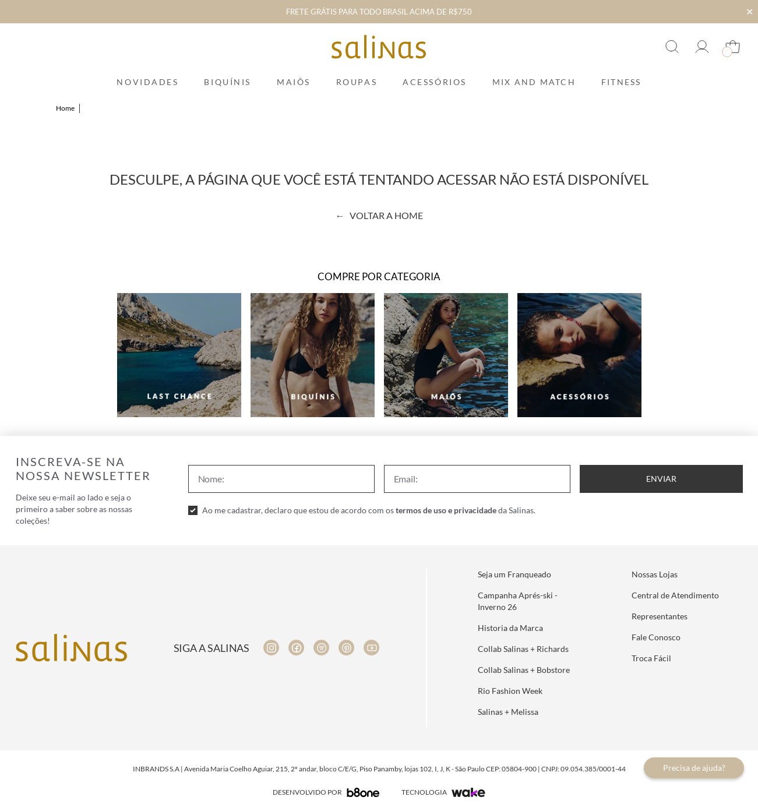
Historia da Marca (510, 628)
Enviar (661, 479)
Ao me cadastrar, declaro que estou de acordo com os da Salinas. (368, 510)
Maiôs (294, 82)
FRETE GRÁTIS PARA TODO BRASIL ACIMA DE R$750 (379, 11)
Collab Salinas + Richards (523, 649)
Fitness (621, 82)
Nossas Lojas (655, 574)
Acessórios (435, 82)
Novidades (147, 82)
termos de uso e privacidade (446, 510)
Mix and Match (534, 82)
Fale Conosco (656, 637)
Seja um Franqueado (514, 574)
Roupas (356, 82)
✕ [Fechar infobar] (749, 11)
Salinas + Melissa (508, 712)
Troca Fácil (651, 658)
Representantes (660, 616)
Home (65, 108)
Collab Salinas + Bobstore (524, 670)
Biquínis (227, 82)
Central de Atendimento (675, 595)
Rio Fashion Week (510, 691)
